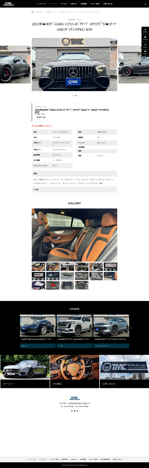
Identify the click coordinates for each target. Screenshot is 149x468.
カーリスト (53, 4)
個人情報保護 (105, 459)
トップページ (41, 4)
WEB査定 (65, 459)
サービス (64, 4)
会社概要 (84, 4)
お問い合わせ (108, 4)
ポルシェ (25, 346)
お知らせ (74, 4)
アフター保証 (54, 459)
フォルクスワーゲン (102, 346)
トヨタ (61, 346)
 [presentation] (133, 328)
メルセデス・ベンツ (74, 19)
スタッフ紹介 (95, 4)
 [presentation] (16, 328)
